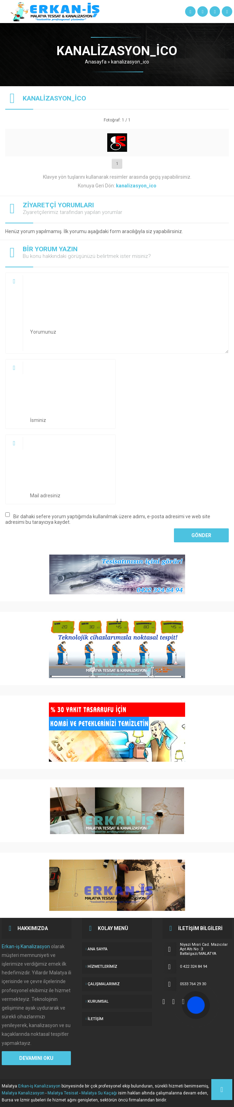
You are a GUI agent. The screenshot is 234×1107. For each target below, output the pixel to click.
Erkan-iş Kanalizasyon (26, 946)
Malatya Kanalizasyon (23, 1093)
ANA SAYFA (98, 949)
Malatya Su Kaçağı (99, 1093)
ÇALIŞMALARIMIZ (104, 984)
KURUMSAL (98, 1001)
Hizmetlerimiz (102, 966)
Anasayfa (96, 62)
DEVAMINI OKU (36, 1058)
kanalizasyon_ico (130, 62)
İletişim (95, 1019)
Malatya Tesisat (62, 1093)
